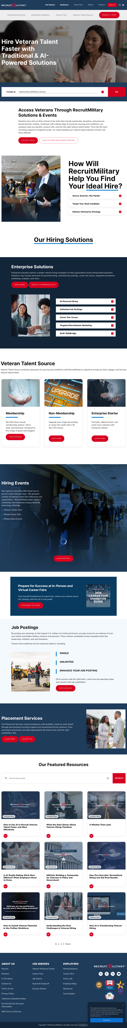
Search (119, 778)
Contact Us (27, 739)
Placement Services (16, 15)
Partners (101, 5)
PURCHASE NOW (65, 688)
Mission (5, 968)
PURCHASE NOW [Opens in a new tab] (63, 558)
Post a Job (67, 978)
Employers (64, 5)
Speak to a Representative (43, 285)
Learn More (19, 285)
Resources (68, 988)
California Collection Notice (14, 998)
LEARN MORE (100, 438)
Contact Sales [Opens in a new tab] (28, 140)
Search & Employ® (40, 983)
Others (90, 5)
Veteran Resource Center (43, 968)
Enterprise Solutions (40, 15)
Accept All (106, 1020)
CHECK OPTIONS (15, 437)
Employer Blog (70, 983)
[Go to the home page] (109, 966)
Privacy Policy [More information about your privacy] (106, 1016)
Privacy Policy (8, 993)
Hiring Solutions (70, 968)
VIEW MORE (56, 438)
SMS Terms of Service (11, 1011)
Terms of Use (7, 988)
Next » (68, 944)
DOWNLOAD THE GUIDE (30, 605)
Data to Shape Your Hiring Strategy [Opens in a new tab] (58, 140)
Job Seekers (50, 5)
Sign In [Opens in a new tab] (112, 5)
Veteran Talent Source (83, 15)
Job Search (37, 978)
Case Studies (69, 993)
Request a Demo (109, 15)
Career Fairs (78, 5)
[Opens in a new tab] (101, 974)
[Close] (123, 1005)
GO (116, 92)
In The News (7, 978)
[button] (120, 5)
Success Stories (39, 988)
